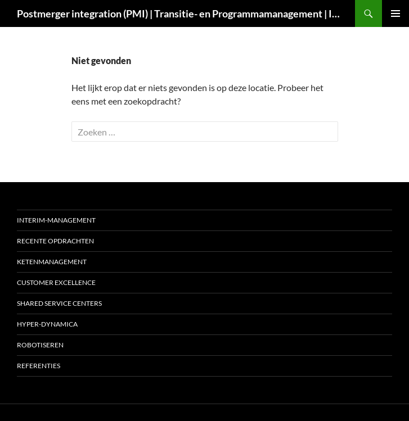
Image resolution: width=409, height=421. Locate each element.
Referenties (38, 365)
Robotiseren (40, 345)
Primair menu (395, 13)
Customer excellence (56, 282)
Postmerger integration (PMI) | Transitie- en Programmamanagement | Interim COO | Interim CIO (180, 13)
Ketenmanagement (52, 261)
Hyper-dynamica (47, 324)
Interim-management (56, 220)
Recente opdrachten (55, 241)
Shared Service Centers (59, 303)
